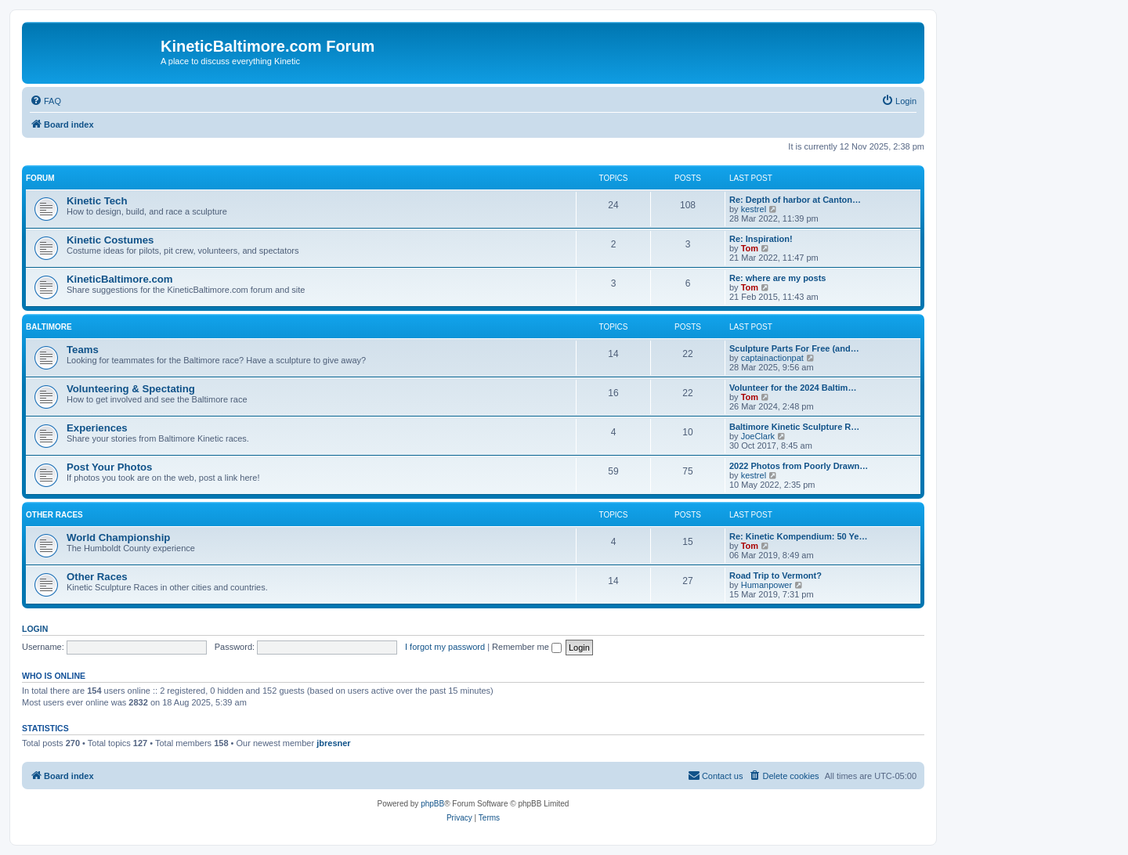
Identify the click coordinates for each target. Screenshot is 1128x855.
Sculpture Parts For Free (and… (794, 348)
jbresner (333, 743)
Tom (749, 248)
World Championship (118, 537)
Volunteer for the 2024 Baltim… (792, 387)
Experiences (97, 428)
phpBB (432, 803)
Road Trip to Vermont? (775, 575)
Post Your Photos (109, 467)
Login (35, 628)
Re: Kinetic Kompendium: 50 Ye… (798, 536)
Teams (83, 349)
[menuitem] (45, 101)
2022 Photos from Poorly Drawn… (798, 466)
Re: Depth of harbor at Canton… (795, 199)
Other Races (54, 514)
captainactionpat (772, 358)
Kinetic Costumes (110, 240)
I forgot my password (445, 646)
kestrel (753, 209)
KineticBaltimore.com (120, 279)
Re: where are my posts (777, 278)
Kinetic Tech (97, 201)
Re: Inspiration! (761, 239)
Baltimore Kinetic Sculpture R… (794, 426)
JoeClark (758, 436)
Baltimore (49, 327)
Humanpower (766, 585)
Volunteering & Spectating (131, 389)
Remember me (527, 646)
